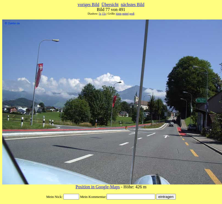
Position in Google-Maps (98, 186)
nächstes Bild (133, 4)
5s (100, 13)
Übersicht (109, 4)
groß (131, 13)
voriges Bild (88, 4)
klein (118, 13)
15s (104, 13)
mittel (125, 13)
